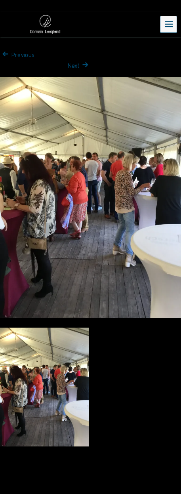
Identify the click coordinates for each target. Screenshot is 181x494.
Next (79, 65)
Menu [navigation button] (168, 24)
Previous (17, 55)
